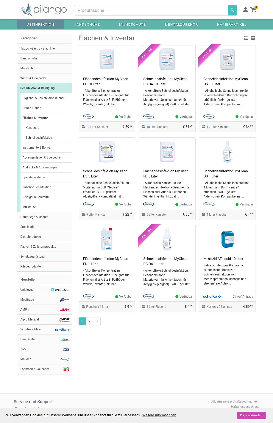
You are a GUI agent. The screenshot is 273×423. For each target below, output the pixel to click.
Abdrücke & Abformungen (40, 167)
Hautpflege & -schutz (34, 217)
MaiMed (45, 359)
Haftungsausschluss (245, 407)
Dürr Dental (45, 339)
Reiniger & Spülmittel (36, 197)
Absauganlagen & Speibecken (42, 157)
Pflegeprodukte (30, 266)
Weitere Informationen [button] (159, 415)
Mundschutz (132, 24)
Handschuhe (86, 24)
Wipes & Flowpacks (33, 78)
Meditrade (45, 300)
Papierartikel (231, 24)
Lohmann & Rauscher (45, 369)
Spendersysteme (34, 177)
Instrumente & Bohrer (37, 147)
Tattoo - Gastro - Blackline (37, 48)
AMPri (45, 310)
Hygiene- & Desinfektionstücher (44, 98)
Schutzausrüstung (32, 256)
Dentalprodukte (30, 236)
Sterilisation (28, 227)
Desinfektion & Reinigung (37, 88)
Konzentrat (33, 127)
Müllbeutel (30, 207)
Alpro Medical (45, 319)
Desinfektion (40, 24)
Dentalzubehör (181, 24)
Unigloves (45, 290)
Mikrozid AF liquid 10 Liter (223, 259)
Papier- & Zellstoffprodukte (38, 246)
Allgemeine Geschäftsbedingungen (235, 401)
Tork (45, 349)
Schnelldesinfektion (39, 137)
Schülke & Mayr (45, 329)
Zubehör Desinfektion (37, 187)
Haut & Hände (32, 108)
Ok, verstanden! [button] (252, 415)
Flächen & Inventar (35, 118)
